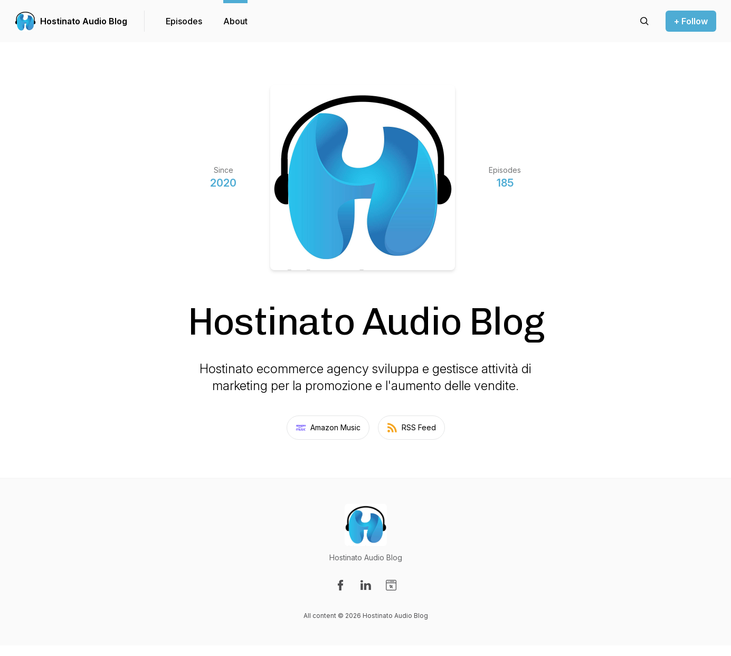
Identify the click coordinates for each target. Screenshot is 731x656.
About (235, 21)
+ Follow (691, 21)
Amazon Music (328, 427)
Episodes (184, 21)
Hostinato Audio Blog (83, 21)
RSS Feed (411, 427)
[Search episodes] (644, 21)
